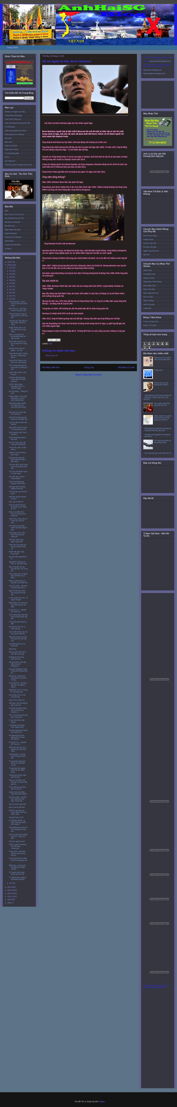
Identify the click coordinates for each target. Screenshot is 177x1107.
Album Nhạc (147, 270)
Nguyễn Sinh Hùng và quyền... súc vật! (16, 349)
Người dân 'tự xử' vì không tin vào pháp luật (18, 691)
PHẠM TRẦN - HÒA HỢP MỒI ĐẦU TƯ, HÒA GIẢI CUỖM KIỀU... (18, 398)
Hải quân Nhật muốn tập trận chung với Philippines (17, 664)
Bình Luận (8, 142)
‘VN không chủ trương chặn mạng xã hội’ (16, 726)
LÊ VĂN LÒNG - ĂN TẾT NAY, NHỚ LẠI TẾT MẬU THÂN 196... (18, 799)
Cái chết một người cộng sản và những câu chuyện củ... (17, 710)
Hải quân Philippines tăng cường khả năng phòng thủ (18, 671)
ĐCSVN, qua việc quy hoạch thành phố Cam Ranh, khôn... (18, 812)
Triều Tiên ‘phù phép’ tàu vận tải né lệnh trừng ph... (17, 547)
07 (10, 283)
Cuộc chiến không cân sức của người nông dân (18, 633)
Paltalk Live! (158, 370)
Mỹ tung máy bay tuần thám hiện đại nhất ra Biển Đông (17, 459)
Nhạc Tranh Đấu (149, 289)
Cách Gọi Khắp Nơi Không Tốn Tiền (17, 123)
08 (10, 280)
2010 (9, 900)
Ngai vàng (12, 649)
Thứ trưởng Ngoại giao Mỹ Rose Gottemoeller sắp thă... (18, 617)
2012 (9, 893)
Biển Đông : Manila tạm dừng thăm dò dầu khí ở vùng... (17, 678)
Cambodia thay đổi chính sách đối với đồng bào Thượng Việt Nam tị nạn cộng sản (157, 397)
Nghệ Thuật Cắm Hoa (151, 251)
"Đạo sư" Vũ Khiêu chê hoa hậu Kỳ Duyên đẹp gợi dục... (18, 782)
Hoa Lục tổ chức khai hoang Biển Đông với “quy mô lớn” (17, 336)
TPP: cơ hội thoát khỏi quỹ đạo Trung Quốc (18, 716)
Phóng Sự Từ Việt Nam (13, 237)
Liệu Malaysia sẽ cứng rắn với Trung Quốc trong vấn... (18, 829)
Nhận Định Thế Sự (11, 149)
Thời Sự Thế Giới (11, 146)
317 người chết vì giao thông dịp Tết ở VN (17, 873)
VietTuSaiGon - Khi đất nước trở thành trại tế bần (17, 756)
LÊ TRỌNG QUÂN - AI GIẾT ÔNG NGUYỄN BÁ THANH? (17, 822)
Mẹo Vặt (146, 255)
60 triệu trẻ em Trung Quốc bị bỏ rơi (16, 658)
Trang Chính (12, 47)
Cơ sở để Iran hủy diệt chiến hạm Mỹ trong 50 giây (18, 528)
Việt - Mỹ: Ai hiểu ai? (16, 502)
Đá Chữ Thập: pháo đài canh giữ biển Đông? (17, 443)
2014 (9, 887)
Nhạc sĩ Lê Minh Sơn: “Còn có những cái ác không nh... (17, 514)
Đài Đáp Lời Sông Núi (12, 222)
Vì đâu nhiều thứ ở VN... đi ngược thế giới (18, 599)
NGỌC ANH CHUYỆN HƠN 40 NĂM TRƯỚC (18, 793)
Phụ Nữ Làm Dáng (150, 236)
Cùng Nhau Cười (149, 274)
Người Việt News (11, 233)
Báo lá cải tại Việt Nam (17, 807)
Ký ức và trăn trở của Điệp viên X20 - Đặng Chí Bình (18, 836)
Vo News (8, 249)
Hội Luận (8, 138)
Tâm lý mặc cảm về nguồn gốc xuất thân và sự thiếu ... (18, 576)
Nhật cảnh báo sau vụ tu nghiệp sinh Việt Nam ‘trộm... (17, 749)
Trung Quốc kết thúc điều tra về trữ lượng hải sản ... (18, 860)
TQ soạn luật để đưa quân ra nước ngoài (18, 472)
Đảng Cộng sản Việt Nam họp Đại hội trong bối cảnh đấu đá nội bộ (158, 429)
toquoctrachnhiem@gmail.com (160, 61)
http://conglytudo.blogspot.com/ (154, 73)
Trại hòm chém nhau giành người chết (16, 540)
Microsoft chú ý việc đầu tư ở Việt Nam (17, 413)
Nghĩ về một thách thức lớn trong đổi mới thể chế (17, 593)
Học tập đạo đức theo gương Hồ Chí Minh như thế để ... (17, 737)
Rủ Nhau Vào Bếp (149, 247)
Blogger (101, 1101)
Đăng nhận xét (52, 355)
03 (10, 296)
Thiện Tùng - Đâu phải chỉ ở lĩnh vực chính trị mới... (18, 521)
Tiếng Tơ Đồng (148, 301)
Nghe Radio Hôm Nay (12, 230)
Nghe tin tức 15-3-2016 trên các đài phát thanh (162, 358)
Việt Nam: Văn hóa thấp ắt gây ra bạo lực (18, 704)
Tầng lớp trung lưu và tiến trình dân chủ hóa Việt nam (18, 639)
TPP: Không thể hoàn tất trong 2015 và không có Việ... (18, 367)
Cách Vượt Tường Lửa (13, 119)
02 (10, 299)
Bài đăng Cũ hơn (126, 367)
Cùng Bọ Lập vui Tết (16, 817)
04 (10, 293)
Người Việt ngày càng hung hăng (16, 553)
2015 (9, 265)
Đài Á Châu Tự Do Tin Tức (14, 214)
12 (10, 268)
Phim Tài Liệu (148, 297)
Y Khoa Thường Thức (151, 322)
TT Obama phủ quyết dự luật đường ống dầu (17, 878)
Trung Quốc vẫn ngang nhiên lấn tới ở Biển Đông (17, 770)
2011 (9, 896)
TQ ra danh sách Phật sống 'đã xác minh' (162, 404)
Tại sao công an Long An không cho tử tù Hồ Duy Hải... (18, 316)
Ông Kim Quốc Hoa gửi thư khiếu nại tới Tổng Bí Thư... (17, 507)
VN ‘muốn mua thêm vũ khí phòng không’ (162, 441)
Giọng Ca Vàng (148, 278)
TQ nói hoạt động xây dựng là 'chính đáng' (17, 482)
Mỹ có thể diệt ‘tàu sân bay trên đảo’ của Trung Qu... (18, 569)
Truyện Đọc (147, 308)
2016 (9, 262)
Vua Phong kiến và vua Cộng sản (17, 645)
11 (10, 271)
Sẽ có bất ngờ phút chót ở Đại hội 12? (158, 453)
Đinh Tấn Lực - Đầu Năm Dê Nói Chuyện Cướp (18, 309)
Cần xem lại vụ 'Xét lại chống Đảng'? (17, 477)
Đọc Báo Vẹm (10, 226)
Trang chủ (89, 367)
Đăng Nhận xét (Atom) (92, 375)
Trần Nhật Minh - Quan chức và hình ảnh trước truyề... (18, 304)
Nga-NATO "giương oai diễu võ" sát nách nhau (18, 563)
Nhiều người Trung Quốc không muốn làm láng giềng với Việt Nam (163, 418)
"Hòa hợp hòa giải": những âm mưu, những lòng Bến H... (18, 355)
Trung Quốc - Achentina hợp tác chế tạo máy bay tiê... (17, 853)
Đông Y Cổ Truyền (149, 325)
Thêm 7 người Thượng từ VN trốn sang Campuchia (18, 846)
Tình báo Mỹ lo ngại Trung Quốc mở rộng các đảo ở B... (18, 466)
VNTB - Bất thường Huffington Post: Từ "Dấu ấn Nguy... (17, 386)
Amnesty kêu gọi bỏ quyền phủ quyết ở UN (18, 731)
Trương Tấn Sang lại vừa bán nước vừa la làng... (18, 361)
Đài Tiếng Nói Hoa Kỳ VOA (14, 218)
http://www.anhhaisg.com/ (152, 70)
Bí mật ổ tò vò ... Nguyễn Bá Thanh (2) (17, 611)
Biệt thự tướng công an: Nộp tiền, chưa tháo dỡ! (18, 582)
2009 (9, 903)
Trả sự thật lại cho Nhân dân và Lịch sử (17, 788)
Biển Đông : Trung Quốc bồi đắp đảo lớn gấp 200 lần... (17, 867)
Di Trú (7, 157)
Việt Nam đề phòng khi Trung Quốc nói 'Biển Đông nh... (17, 379)
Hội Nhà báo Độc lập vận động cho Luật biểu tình (18, 418)
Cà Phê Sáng (9, 127)
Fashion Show (148, 240)
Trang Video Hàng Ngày (13, 115)
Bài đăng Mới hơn (51, 367)
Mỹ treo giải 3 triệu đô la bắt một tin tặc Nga (17, 653)
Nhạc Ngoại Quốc (149, 286)
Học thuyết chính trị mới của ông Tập (17, 696)
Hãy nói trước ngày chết (17, 804)
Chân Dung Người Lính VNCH (15, 131)
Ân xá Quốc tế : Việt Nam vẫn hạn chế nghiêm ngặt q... (18, 685)
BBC (51, 344)
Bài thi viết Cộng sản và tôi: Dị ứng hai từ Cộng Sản (18, 343)
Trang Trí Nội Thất (149, 243)
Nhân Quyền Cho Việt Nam (14, 134)
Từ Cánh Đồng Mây (12, 153)
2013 (9, 890)
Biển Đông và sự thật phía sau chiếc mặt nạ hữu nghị (18, 605)
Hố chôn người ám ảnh (17, 841)
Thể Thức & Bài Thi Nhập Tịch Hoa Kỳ (18, 165)
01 (10, 883)
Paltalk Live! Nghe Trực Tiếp (15, 112)
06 (10, 286)
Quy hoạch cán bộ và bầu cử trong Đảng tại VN (18, 428)
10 (10, 274)
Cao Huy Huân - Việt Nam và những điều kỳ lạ (18, 587)
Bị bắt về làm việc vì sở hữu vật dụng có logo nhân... (17, 329)
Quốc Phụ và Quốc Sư (17, 700)
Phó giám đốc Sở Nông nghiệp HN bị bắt (17, 488)
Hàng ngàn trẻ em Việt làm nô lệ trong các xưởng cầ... (17, 535)
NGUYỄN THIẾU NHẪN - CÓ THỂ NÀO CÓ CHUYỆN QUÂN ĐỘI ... (18, 406)
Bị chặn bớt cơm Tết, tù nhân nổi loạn (17, 628)
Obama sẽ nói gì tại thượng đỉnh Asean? (161, 384)
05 (10, 290)
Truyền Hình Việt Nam (13, 245)
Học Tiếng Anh (10, 161)
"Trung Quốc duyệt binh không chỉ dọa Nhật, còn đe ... (17, 763)
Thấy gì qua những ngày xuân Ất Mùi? (17, 776)
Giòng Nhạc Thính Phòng (152, 282)
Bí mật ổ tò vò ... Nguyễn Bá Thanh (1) (17, 743)
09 (10, 277)
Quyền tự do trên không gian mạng (17, 453)
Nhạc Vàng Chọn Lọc (150, 293)
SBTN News (9, 241)
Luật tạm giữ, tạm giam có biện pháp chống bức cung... (18, 322)
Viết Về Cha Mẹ (148, 304)
